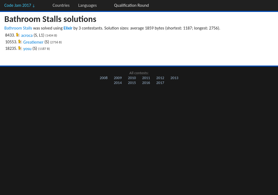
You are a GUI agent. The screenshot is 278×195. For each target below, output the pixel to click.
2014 (118, 82)
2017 (160, 82)
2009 (118, 77)
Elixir (68, 28)
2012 (160, 77)
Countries (61, 5)
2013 (174, 77)
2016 (146, 82)
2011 (146, 77)
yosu (27, 48)
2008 (104, 77)
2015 (132, 82)
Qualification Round (131, 5)
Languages (87, 5)
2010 (132, 77)
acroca (27, 35)
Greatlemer (33, 42)
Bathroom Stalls (18, 28)
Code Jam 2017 (19, 5)
